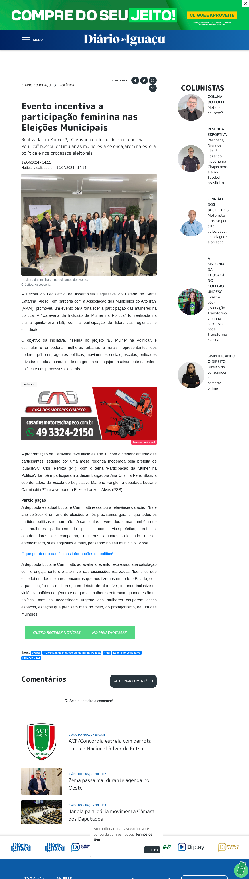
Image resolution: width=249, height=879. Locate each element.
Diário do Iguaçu (36, 85)
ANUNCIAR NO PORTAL (204, 826)
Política (66, 85)
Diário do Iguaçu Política (87, 716)
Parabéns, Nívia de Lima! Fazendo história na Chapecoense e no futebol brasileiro (218, 161)
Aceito (152, 850)
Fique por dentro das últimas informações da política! (67, 554)
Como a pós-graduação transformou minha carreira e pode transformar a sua (217, 318)
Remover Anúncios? (144, 442)
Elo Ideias (221, 865)
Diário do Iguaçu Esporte (87, 677)
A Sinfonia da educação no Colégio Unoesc (217, 275)
